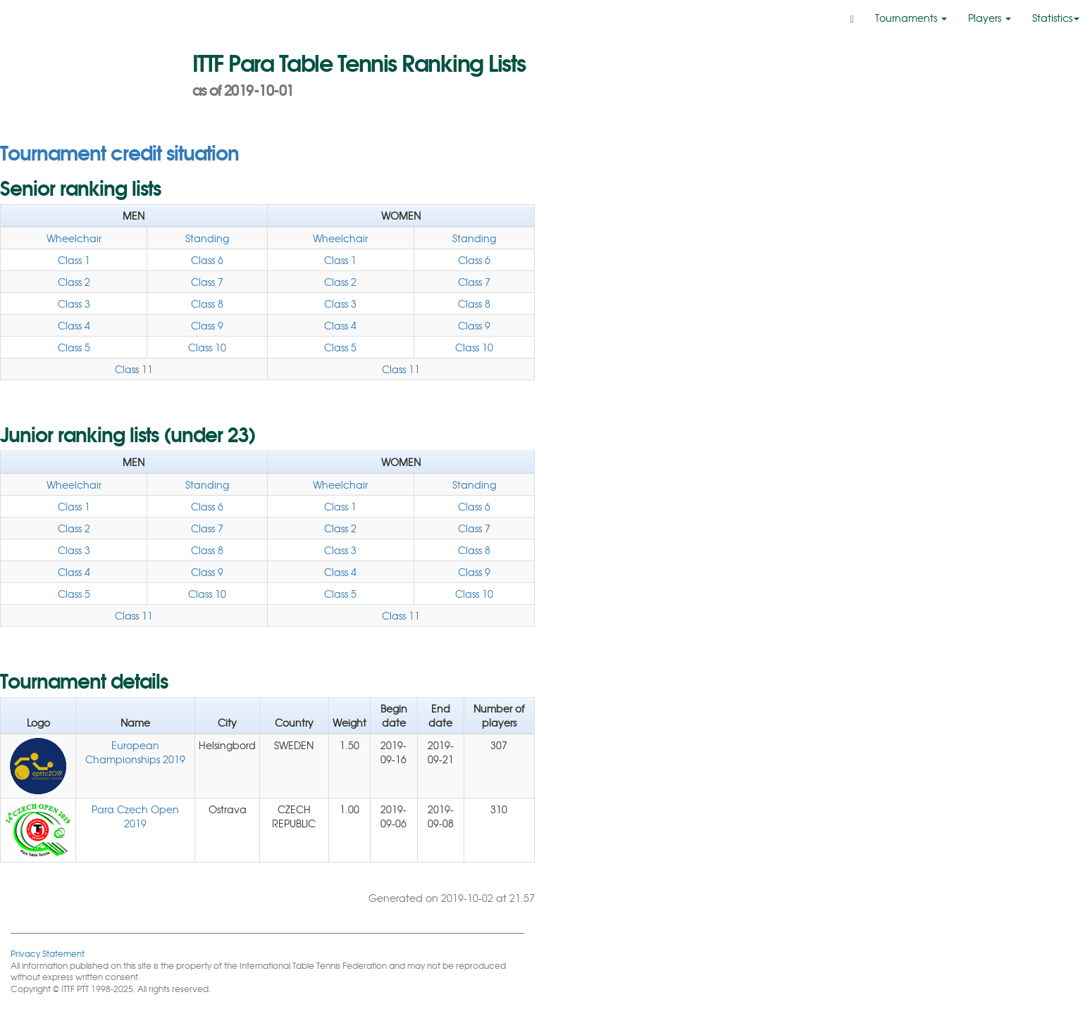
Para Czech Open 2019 (135, 816)
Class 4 (74, 325)
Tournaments (911, 18)
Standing (207, 238)
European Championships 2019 (135, 752)
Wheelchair (74, 238)
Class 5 (74, 347)
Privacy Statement (48, 953)
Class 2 (74, 282)
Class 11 (134, 369)
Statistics (1055, 18)
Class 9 (207, 325)
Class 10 (207, 347)
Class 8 (207, 303)
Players (989, 18)
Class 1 (74, 260)
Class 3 (74, 303)
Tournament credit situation (119, 151)
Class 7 (207, 282)
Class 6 (207, 260)
